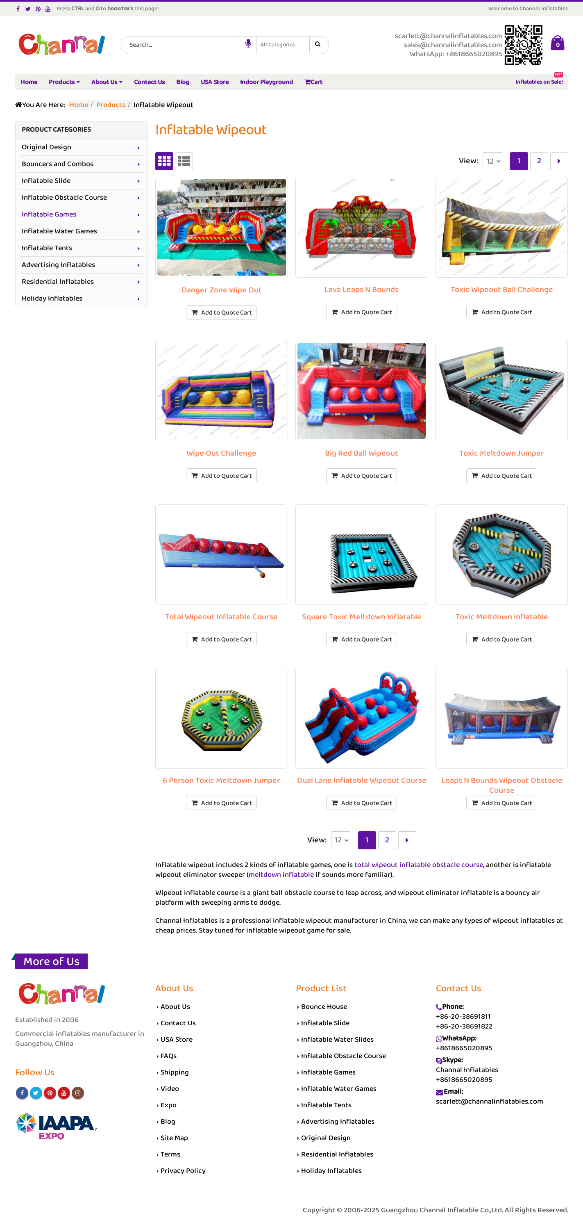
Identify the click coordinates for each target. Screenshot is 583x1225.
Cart (313, 82)
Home (28, 82)
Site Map (174, 1138)
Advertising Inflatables (58, 264)
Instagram (78, 1093)
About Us (104, 82)
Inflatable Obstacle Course (64, 197)
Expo (169, 1105)
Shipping (175, 1072)
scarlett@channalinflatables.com (489, 1101)
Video (170, 1088)
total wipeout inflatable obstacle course (418, 864)
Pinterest (50, 1093)
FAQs (169, 1056)
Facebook (22, 1093)
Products (62, 82)
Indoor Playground (266, 82)
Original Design (46, 147)
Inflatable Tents (47, 248)
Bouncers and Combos (57, 164)
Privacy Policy (183, 1170)
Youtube (64, 1093)
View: (468, 161)
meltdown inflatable (281, 874)
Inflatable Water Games (59, 231)
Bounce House (324, 1006)
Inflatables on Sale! (539, 80)
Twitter (36, 1093)
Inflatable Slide (46, 180)
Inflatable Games (49, 214)
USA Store (215, 82)
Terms (170, 1154)
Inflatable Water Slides (337, 1039)
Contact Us (149, 82)
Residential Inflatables (58, 281)
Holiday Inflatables (52, 298)
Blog (182, 82)
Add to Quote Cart (226, 313)
